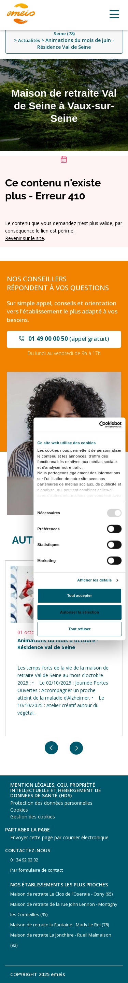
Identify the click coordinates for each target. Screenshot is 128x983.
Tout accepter (79, 595)
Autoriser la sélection (79, 612)
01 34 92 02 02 (24, 860)
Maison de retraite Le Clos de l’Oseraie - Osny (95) (61, 894)
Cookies (19, 809)
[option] (64, 648)
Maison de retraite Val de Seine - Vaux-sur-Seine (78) (64, 30)
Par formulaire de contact (36, 870)
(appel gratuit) (68, 338)
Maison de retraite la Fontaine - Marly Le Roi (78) (59, 925)
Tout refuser (79, 629)
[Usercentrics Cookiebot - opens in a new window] (100, 424)
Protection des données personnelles (51, 803)
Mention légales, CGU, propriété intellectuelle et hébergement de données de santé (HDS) (55, 790)
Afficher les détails (94, 580)
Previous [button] (51, 748)
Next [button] (76, 748)
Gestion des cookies (32, 816)
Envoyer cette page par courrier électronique (59, 837)
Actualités (29, 40)
